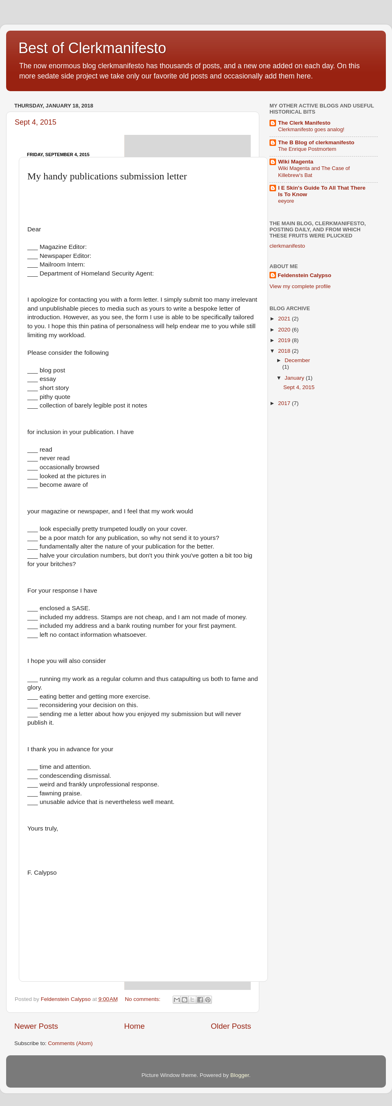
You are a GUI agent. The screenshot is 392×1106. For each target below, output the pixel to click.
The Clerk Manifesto (304, 123)
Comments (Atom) (70, 1043)
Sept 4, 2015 (35, 122)
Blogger (239, 1075)
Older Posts (231, 1026)
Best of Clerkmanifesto (92, 48)
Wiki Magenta (295, 162)
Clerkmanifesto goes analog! (311, 129)
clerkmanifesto (287, 246)
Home (134, 1026)
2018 (285, 351)
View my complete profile (300, 286)
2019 (285, 340)
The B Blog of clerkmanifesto (316, 142)
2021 (285, 319)
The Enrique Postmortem (307, 149)
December (297, 360)
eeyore (286, 201)
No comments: (143, 999)
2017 (285, 403)
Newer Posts (36, 1026)
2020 (285, 330)
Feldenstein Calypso (304, 275)
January (295, 378)
